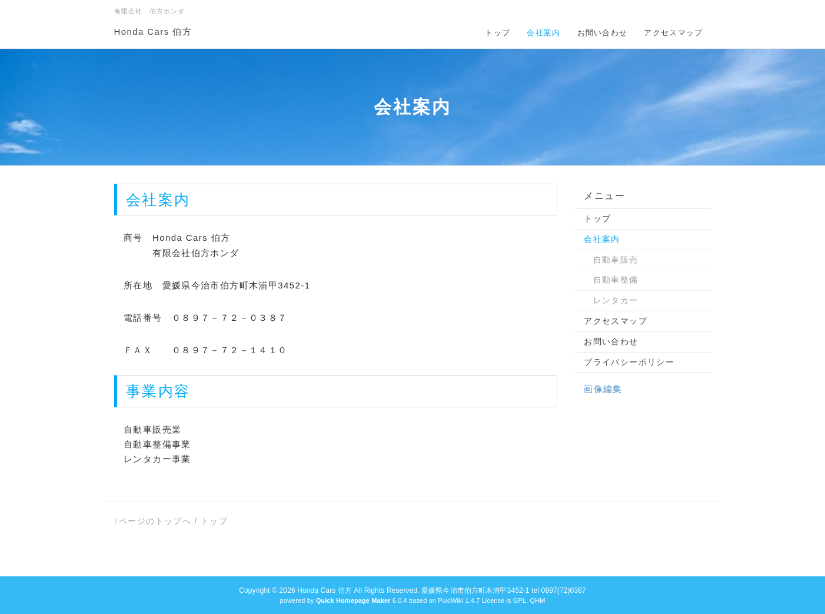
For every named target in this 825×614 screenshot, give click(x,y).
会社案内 (543, 32)
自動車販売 (611, 259)
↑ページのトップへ (153, 521)
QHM (537, 600)
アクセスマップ (673, 32)
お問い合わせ (602, 32)
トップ (497, 32)
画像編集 (603, 389)
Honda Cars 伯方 (153, 31)
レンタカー (611, 300)
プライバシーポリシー (629, 362)
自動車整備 (611, 279)
